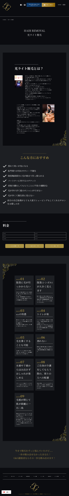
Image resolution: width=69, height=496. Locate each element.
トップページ (5, 476)
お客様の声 (50, 476)
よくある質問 (14, 246)
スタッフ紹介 (53, 246)
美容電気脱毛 (28, 476)
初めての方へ (33, 246)
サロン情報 (35, 476)
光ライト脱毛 (21, 476)
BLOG (64, 476)
